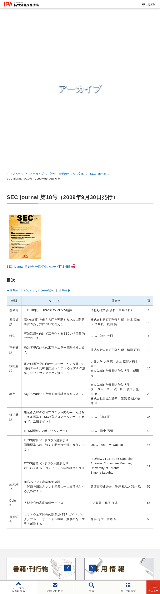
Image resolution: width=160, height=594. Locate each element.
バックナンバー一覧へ (39, 149)
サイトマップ (117, 561)
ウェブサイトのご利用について (39, 554)
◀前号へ (13, 149)
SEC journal (98, 32)
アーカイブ (37, 32)
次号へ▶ (65, 149)
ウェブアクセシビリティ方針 (121, 554)
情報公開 (66, 561)
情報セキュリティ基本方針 (33, 561)
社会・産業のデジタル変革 (67, 32)
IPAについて (126, 514)
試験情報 (123, 478)
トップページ (15, 32)
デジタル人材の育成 (133, 488)
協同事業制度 (90, 561)
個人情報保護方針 (81, 554)
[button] (6, 428)
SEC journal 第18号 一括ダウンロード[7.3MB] (38, 126)
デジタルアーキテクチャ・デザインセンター (87, 496)
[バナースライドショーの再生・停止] (91, 445)
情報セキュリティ (131, 468)
